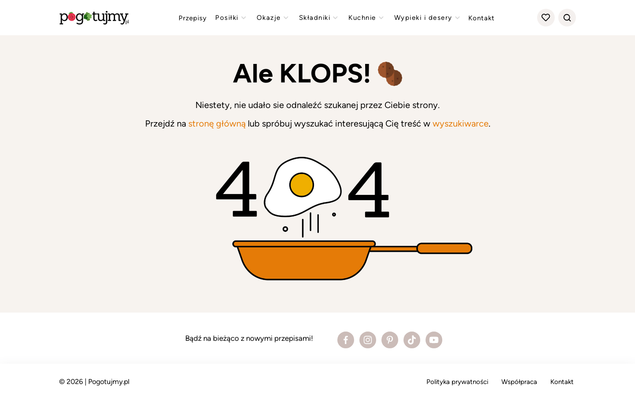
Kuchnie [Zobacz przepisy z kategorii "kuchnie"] (367, 17)
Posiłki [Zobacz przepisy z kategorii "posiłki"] (231, 17)
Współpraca (519, 382)
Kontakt (481, 18)
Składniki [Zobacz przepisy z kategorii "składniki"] (319, 17)
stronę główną (217, 123)
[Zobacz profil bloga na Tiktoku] (411, 340)
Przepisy (193, 18)
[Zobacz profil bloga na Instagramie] (367, 340)
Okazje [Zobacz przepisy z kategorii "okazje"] (274, 17)
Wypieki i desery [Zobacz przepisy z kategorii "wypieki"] (428, 17)
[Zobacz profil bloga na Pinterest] (389, 340)
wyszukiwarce (461, 123)
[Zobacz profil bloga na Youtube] (434, 340)
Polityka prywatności (457, 382)
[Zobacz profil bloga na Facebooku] (345, 340)
